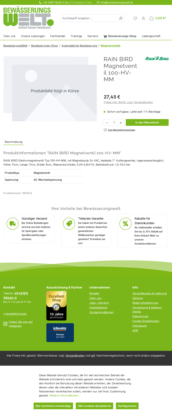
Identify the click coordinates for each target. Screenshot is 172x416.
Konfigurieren (127, 406)
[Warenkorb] (158, 18)
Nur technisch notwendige (53, 406)
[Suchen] (121, 18)
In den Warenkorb (147, 122)
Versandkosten (75, 355)
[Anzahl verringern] (107, 122)
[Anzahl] (114, 122)
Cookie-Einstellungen (145, 321)
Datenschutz (140, 316)
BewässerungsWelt (15, 45)
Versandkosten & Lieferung (149, 293)
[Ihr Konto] (143, 18)
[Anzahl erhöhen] (120, 122)
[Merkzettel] (135, 18)
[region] (50, 92)
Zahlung (137, 298)
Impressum (139, 325)
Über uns (95, 298)
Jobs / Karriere (99, 303)
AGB (135, 330)
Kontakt (94, 293)
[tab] (13, 142)
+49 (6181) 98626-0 (53, 2)
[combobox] (88, 18)
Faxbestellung (98, 307)
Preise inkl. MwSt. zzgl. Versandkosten (128, 102)
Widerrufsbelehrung (145, 303)
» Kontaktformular (15, 313)
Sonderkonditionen (101, 312)
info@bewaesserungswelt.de (117, 2)
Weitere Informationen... (65, 395)
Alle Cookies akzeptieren (94, 406)
